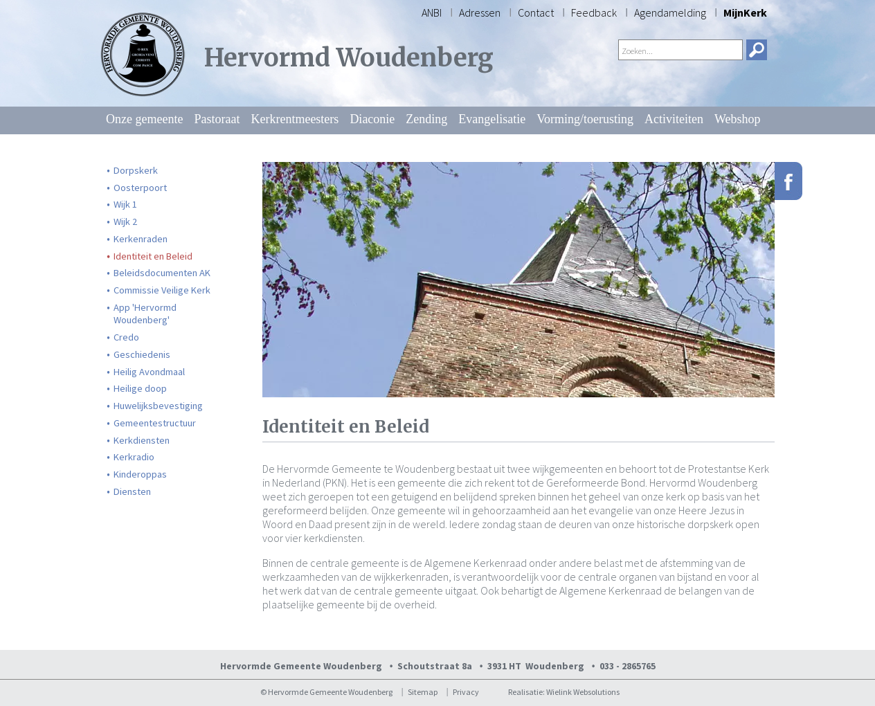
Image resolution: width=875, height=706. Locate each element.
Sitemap (423, 692)
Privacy (466, 692)
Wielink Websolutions (583, 692)
